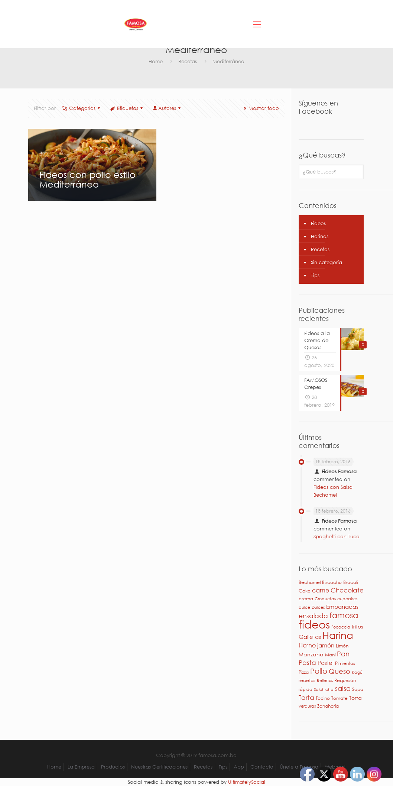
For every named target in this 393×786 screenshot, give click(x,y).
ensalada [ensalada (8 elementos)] (313, 616)
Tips (315, 275)
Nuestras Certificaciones (159, 767)
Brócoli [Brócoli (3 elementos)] (350, 582)
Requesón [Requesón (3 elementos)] (345, 680)
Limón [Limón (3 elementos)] (342, 646)
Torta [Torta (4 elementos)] (355, 697)
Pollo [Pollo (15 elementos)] (318, 671)
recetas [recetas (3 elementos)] (307, 680)
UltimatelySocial (246, 782)
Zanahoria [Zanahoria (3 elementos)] (328, 706)
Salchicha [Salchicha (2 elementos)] (324, 689)
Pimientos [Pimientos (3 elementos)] (345, 663)
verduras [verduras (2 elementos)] (307, 706)
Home (156, 61)
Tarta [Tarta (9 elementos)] (306, 697)
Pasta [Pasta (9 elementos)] (307, 662)
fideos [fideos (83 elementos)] (314, 624)
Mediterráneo (228, 61)
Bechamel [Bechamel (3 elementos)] (310, 582)
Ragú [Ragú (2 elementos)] (357, 672)
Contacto (261, 767)
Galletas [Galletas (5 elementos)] (310, 636)
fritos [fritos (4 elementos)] (357, 626)
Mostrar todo (260, 108)
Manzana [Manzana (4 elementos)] (311, 654)
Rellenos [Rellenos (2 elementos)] (325, 680)
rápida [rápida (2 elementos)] (305, 689)
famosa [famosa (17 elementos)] (343, 615)
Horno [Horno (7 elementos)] (307, 645)
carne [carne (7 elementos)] (320, 590)
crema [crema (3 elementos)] (306, 598)
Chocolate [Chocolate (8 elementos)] (347, 590)
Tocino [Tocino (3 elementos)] (323, 698)
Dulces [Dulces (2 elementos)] (318, 607)
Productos (113, 767)
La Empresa (81, 767)
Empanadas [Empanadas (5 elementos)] (342, 606)
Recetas (187, 61)
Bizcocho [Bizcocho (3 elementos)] (332, 582)
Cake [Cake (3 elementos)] (305, 591)
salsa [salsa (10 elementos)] (343, 688)
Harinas (319, 236)
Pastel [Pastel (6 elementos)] (326, 662)
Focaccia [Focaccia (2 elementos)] (340, 627)
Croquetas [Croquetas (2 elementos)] (325, 599)
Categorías (81, 108)
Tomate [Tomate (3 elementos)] (339, 698)
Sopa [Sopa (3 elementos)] (357, 689)
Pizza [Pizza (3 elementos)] (304, 672)
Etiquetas (126, 108)
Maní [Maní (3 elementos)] (330, 655)
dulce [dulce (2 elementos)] (304, 607)
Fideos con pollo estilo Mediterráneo (87, 179)
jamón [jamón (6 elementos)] (325, 645)
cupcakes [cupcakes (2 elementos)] (347, 599)
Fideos (318, 223)
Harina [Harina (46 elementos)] (337, 635)
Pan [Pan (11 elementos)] (343, 653)
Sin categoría (326, 262)
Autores (167, 108)
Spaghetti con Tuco (337, 536)
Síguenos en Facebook (318, 107)
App (239, 767)
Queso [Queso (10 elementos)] (339, 671)
